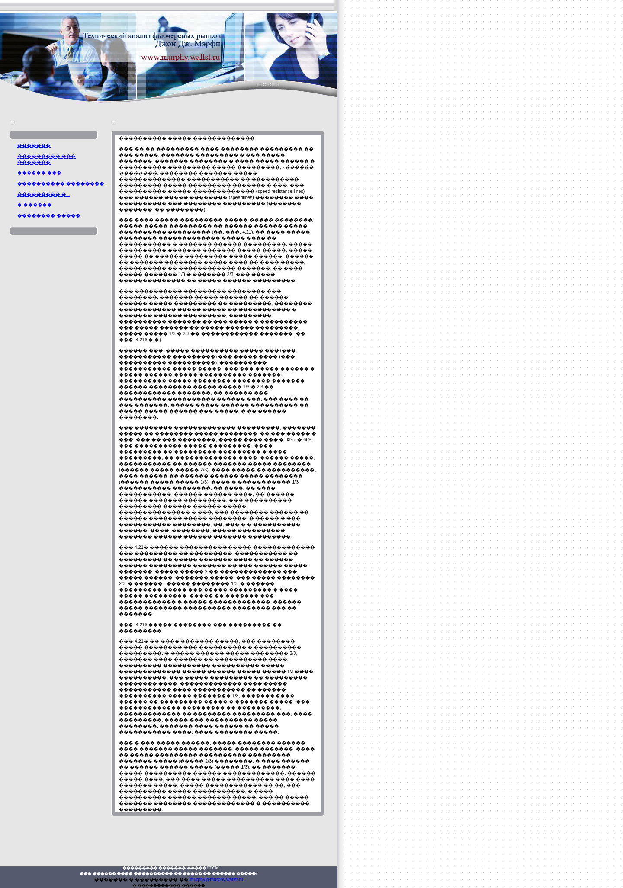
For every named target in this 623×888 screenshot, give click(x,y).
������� (34, 145)
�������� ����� (48, 215)
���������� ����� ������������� (187, 138)
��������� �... (43, 194)
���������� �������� (60, 183)
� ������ (34, 204)
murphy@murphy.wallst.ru (216, 879)
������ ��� (39, 172)
